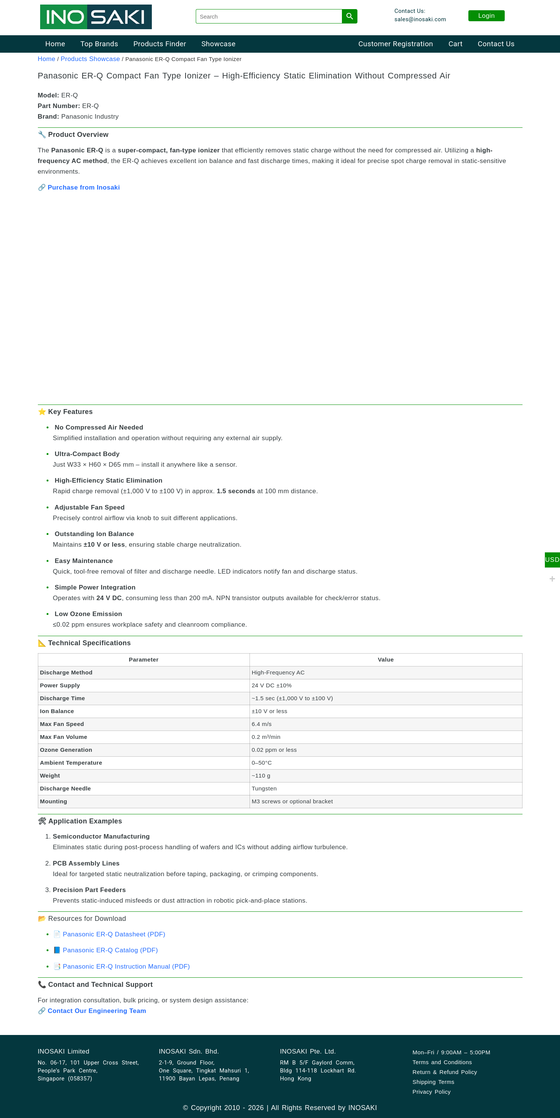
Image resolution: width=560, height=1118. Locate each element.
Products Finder (159, 43)
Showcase (218, 43)
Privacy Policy (432, 1091)
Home (55, 43)
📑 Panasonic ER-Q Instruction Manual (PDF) (121, 966)
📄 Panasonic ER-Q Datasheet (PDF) (109, 934)
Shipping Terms (434, 1082)
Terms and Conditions (442, 1062)
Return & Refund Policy (445, 1072)
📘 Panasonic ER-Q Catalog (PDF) (105, 950)
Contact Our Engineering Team (97, 1011)
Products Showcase (90, 59)
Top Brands (99, 43)
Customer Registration (396, 43)
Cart (455, 43)
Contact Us (496, 43)
